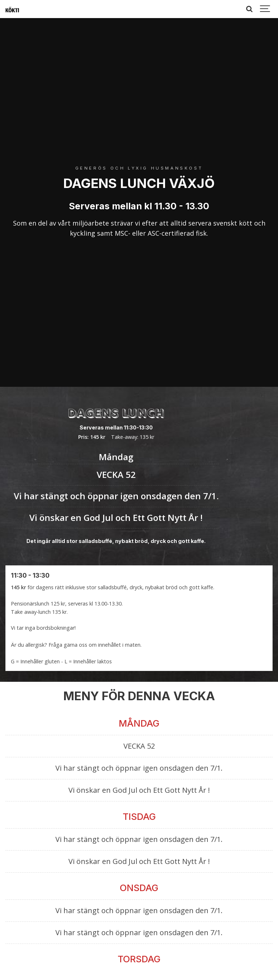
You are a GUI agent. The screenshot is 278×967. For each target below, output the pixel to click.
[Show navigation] (265, 9)
